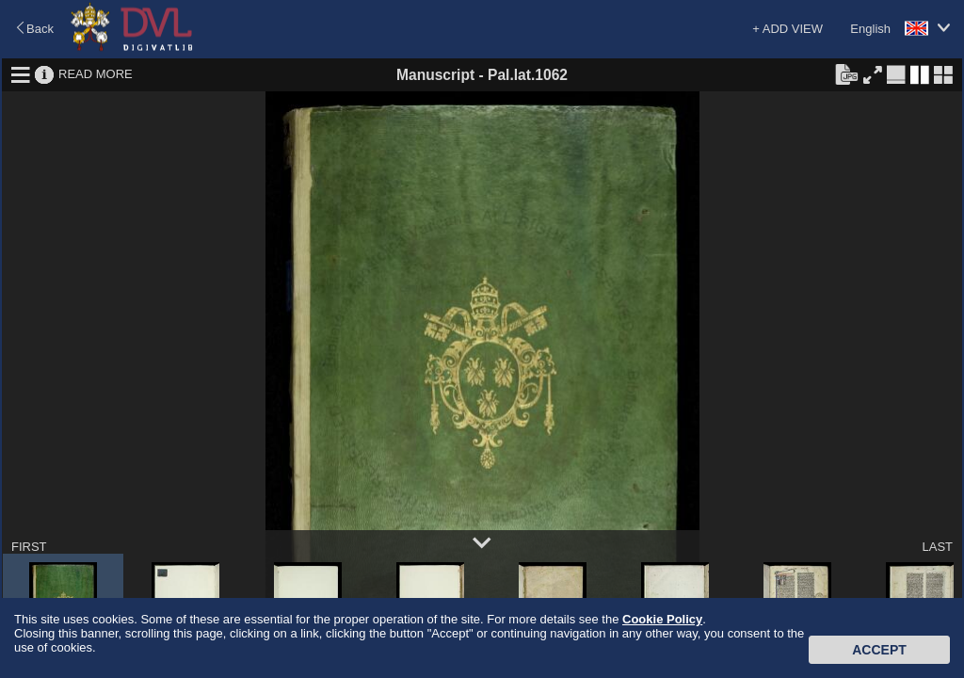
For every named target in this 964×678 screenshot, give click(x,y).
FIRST (29, 547)
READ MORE (95, 74)
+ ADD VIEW (787, 29)
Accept (879, 649)
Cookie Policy (662, 619)
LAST (937, 547)
